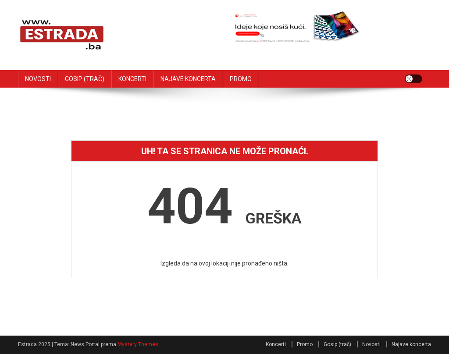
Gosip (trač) (337, 344)
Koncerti (276, 344)
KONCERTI (132, 78)
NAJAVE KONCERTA (188, 78)
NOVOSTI (38, 78)
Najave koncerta (411, 344)
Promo (305, 344)
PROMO (241, 78)
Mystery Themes (138, 344)
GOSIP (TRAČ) (84, 78)
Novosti (371, 344)
